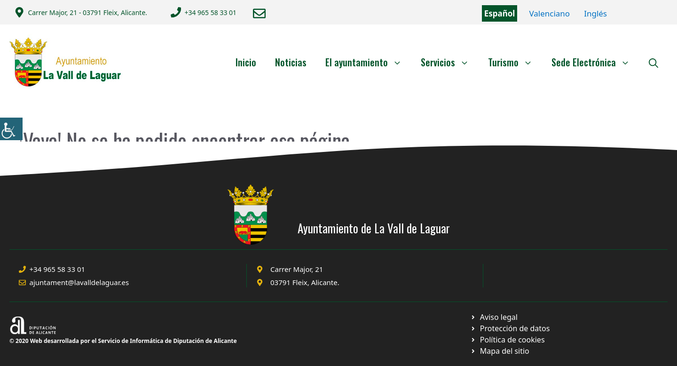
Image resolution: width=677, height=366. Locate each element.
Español (499, 13)
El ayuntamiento (368, 62)
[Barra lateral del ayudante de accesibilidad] (11, 129)
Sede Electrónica (595, 62)
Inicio (246, 62)
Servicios (450, 62)
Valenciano (549, 13)
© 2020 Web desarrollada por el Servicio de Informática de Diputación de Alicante (123, 341)
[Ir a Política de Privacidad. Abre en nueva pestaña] (494, 317)
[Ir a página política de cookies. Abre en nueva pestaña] (510, 328)
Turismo (515, 62)
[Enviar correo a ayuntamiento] (259, 13)
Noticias (291, 62)
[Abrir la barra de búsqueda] (653, 62)
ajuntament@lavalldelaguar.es (79, 282)
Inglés (595, 13)
